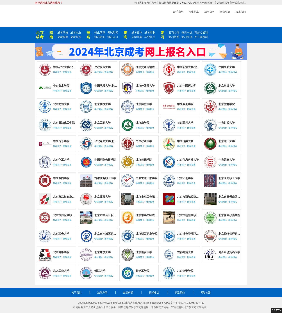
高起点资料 (201, 32)
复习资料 (174, 36)
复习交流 (186, 36)
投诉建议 (154, 292)
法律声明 (102, 292)
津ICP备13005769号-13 (191, 302)
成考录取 (149, 32)
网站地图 (206, 292)
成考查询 (136, 32)
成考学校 (62, 32)
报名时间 (99, 36)
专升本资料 (201, 36)
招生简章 (99, 32)
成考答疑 (75, 36)
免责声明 (128, 292)
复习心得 (174, 32)
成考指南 (62, 36)
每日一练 (186, 32)
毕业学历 (149, 36)
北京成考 (40, 35)
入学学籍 (136, 36)
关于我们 (76, 292)
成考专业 (75, 32)
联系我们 (180, 292)
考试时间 (112, 32)
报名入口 (112, 36)
